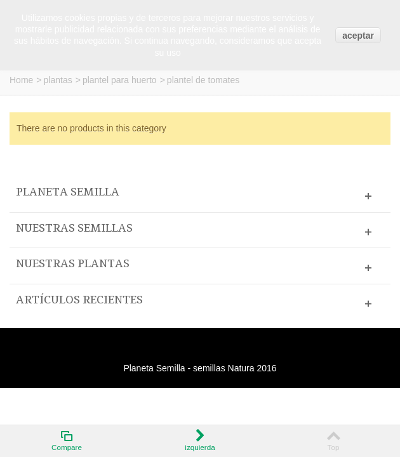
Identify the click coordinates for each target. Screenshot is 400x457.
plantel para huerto (120, 80)
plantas (58, 80)
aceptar (358, 35)
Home (21, 80)
